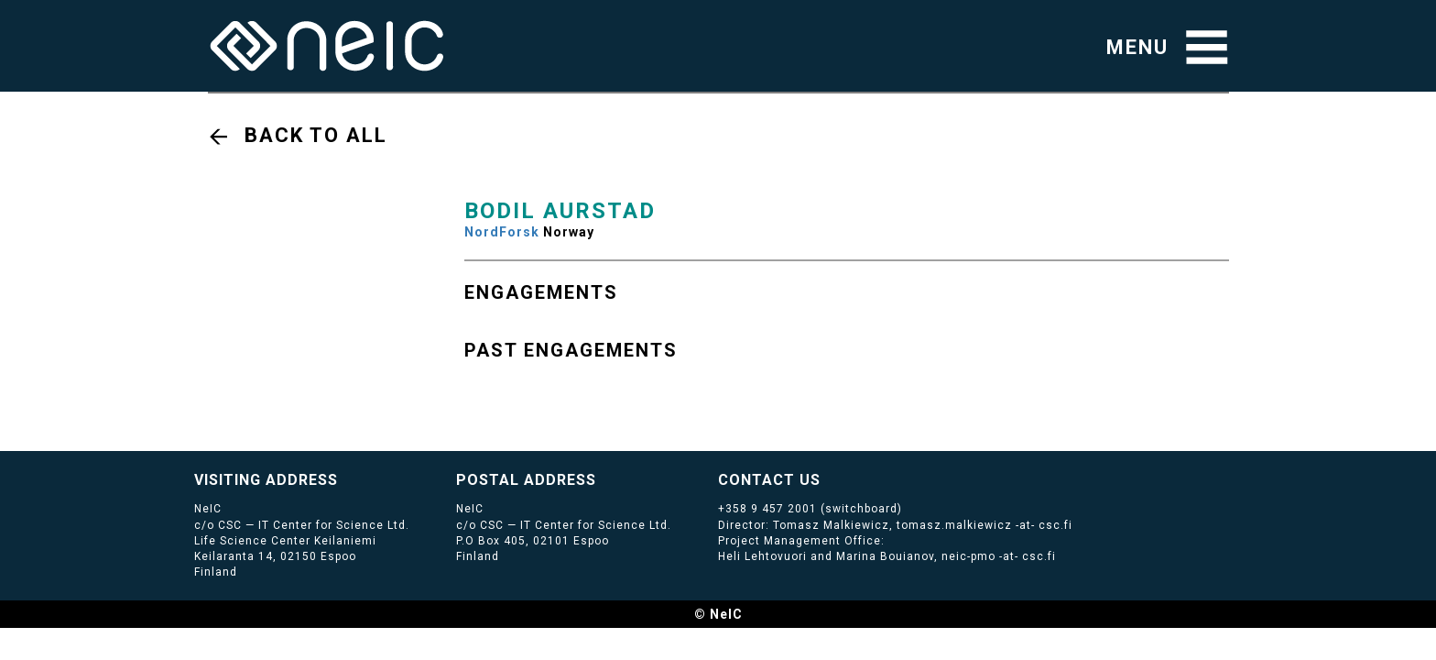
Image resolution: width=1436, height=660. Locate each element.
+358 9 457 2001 (767, 508)
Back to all (316, 135)
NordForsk (501, 232)
